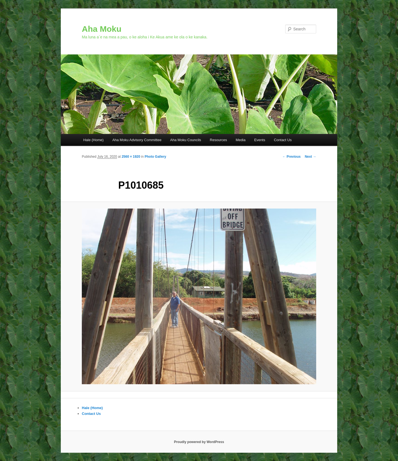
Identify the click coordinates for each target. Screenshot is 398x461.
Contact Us (283, 140)
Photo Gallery (155, 157)
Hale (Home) (93, 140)
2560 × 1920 (131, 157)
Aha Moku (101, 28)
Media (240, 140)
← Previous (291, 157)
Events (259, 140)
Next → (310, 157)
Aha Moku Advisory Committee (136, 140)
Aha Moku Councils (185, 140)
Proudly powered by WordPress (199, 442)
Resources (218, 140)
